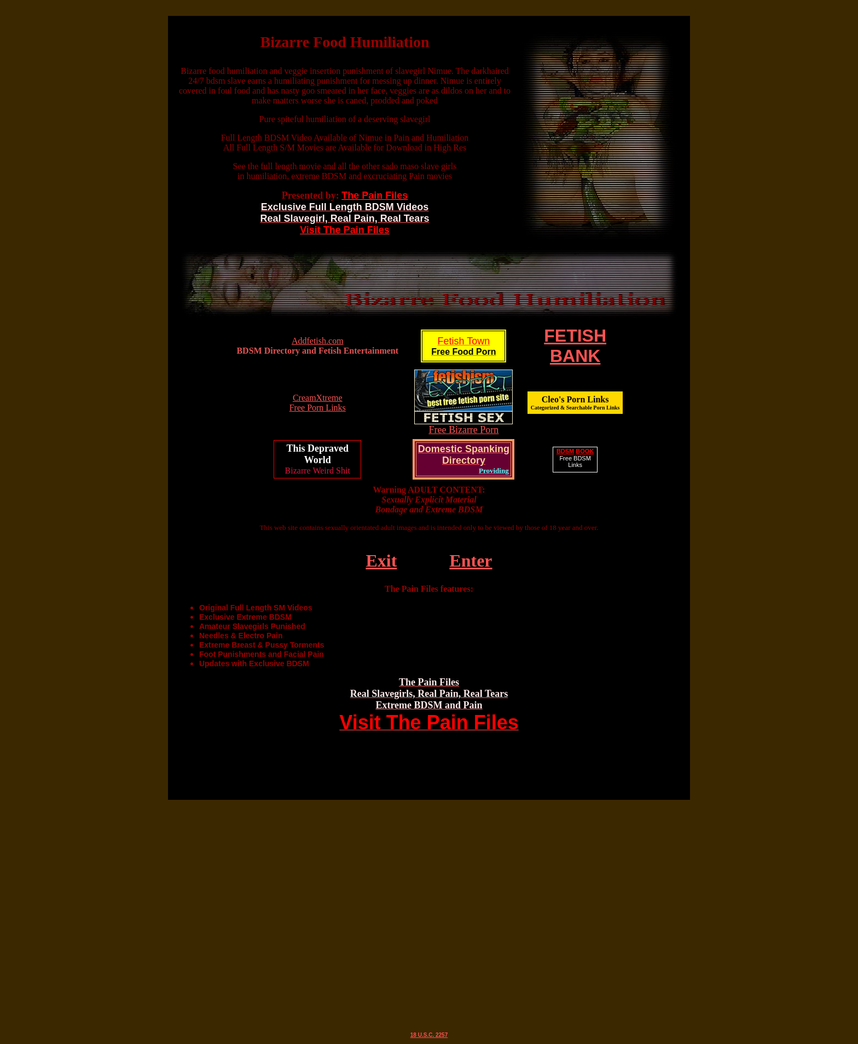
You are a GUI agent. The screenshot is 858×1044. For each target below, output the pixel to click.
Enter (470, 560)
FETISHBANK (575, 346)
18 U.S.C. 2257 (429, 1035)
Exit (381, 560)
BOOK (585, 451)
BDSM (565, 451)
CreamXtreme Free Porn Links (317, 402)
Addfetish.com (318, 340)
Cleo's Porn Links (575, 403)
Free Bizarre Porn (463, 429)
